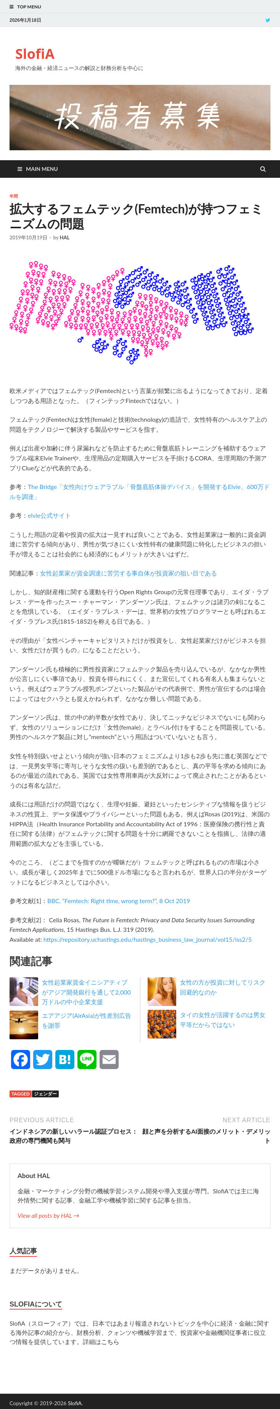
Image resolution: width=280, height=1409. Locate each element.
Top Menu (29, 7)
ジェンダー (45, 1094)
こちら (110, 1341)
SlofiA (35, 53)
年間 (14, 196)
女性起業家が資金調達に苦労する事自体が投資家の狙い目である (128, 573)
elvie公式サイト (49, 515)
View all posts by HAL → (48, 1215)
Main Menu (42, 169)
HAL (64, 237)
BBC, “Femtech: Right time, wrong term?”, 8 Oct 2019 (118, 900)
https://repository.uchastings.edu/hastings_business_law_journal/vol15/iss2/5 (147, 939)
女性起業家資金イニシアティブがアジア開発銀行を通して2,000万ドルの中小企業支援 (86, 991)
